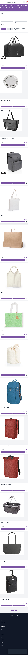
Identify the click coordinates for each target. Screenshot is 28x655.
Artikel (2, 13)
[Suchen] (22, 1)
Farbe (1, 17)
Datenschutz (10, 652)
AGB (1, 637)
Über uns (2, 631)
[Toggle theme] (24, 2)
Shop (1, 629)
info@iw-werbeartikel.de (4, 645)
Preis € (2, 20)
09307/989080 (3, 644)
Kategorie (2, 24)
